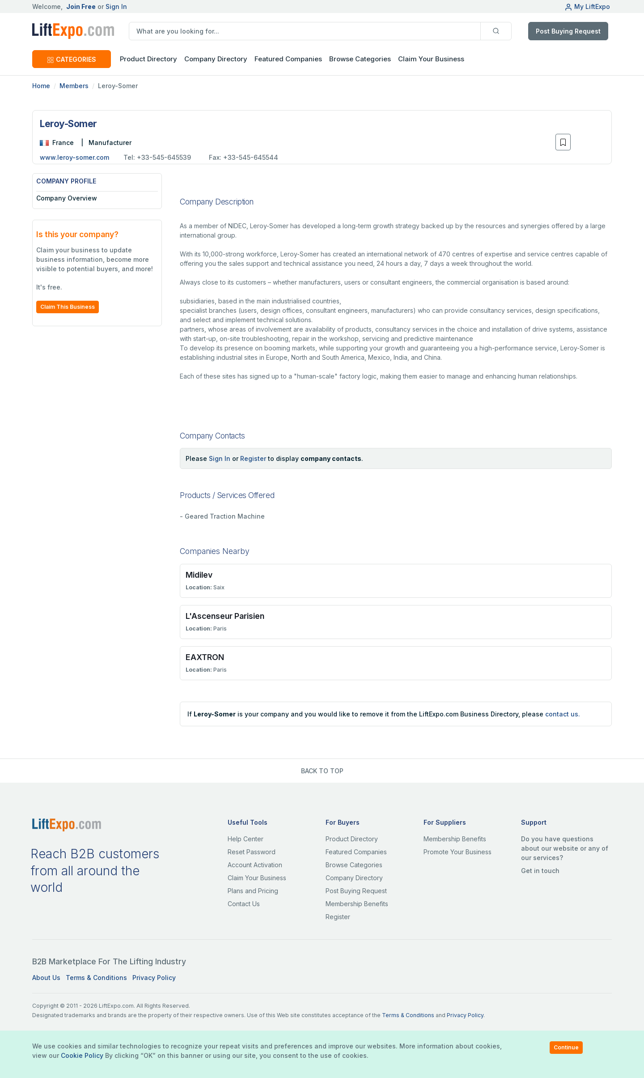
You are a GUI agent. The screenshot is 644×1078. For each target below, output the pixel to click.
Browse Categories (360, 59)
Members (74, 85)
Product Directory (352, 839)
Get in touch (540, 870)
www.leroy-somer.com (74, 157)
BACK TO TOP (322, 771)
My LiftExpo (587, 6)
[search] (305, 31)
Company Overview (66, 198)
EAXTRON (205, 657)
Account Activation (255, 865)
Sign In (116, 6)
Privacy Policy (154, 977)
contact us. (562, 714)
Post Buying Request (568, 31)
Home (41, 85)
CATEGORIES (71, 59)
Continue (566, 1047)
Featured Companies (288, 59)
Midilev (199, 574)
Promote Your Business (457, 852)
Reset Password (251, 852)
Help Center (245, 839)
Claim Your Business (431, 59)
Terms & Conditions (96, 977)
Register (253, 458)
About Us (46, 977)
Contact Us (244, 904)
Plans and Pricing (253, 891)
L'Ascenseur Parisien (225, 616)
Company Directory (215, 59)
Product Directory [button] (148, 59)
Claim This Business (67, 306)
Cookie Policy (82, 1055)
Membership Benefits (357, 904)
